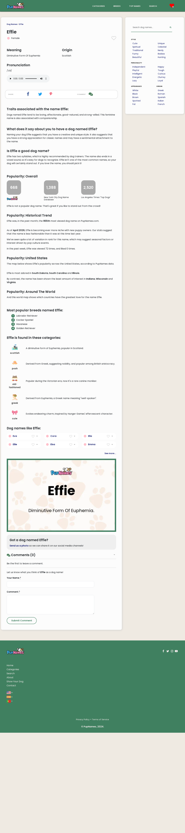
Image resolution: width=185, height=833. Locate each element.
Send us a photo (19, 715)
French (161, 104)
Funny (135, 53)
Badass (161, 53)
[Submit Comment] (22, 790)
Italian (161, 100)
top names (134, 6)
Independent (138, 66)
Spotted (136, 100)
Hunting (162, 57)
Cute (134, 43)
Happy (161, 66)
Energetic (137, 77)
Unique (161, 43)
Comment (13, 761)
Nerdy (161, 50)
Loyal (160, 80)
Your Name (14, 747)
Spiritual (136, 46)
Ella (90, 606)
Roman (161, 93)
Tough (161, 70)
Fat (134, 104)
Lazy (134, 80)
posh (15, 535)
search (153, 6)
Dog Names (12, 24)
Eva (15, 606)
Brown (135, 97)
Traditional (137, 50)
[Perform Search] (170, 27)
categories (98, 6)
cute (15, 585)
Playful (135, 70)
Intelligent (137, 73)
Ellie (15, 614)
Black (135, 93)
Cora (53, 606)
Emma (91, 614)
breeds (117, 6)
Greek (161, 90)
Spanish (162, 97)
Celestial (162, 46)
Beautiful (136, 57)
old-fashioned (14, 552)
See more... (110, 623)
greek (14, 569)
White (135, 90)
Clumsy (161, 77)
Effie (21, 24)
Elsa (52, 614)
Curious (161, 73)
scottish (14, 519)
